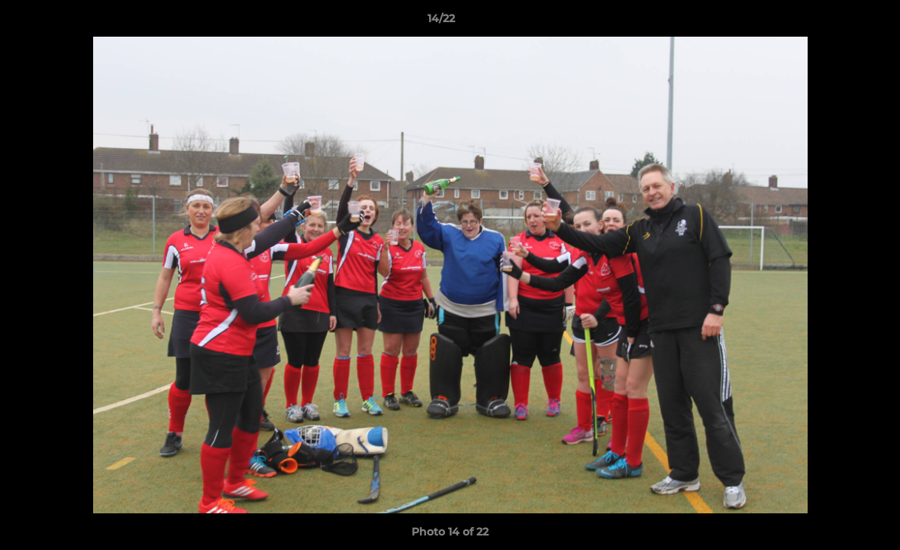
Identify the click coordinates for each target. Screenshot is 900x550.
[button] (836, 22)
